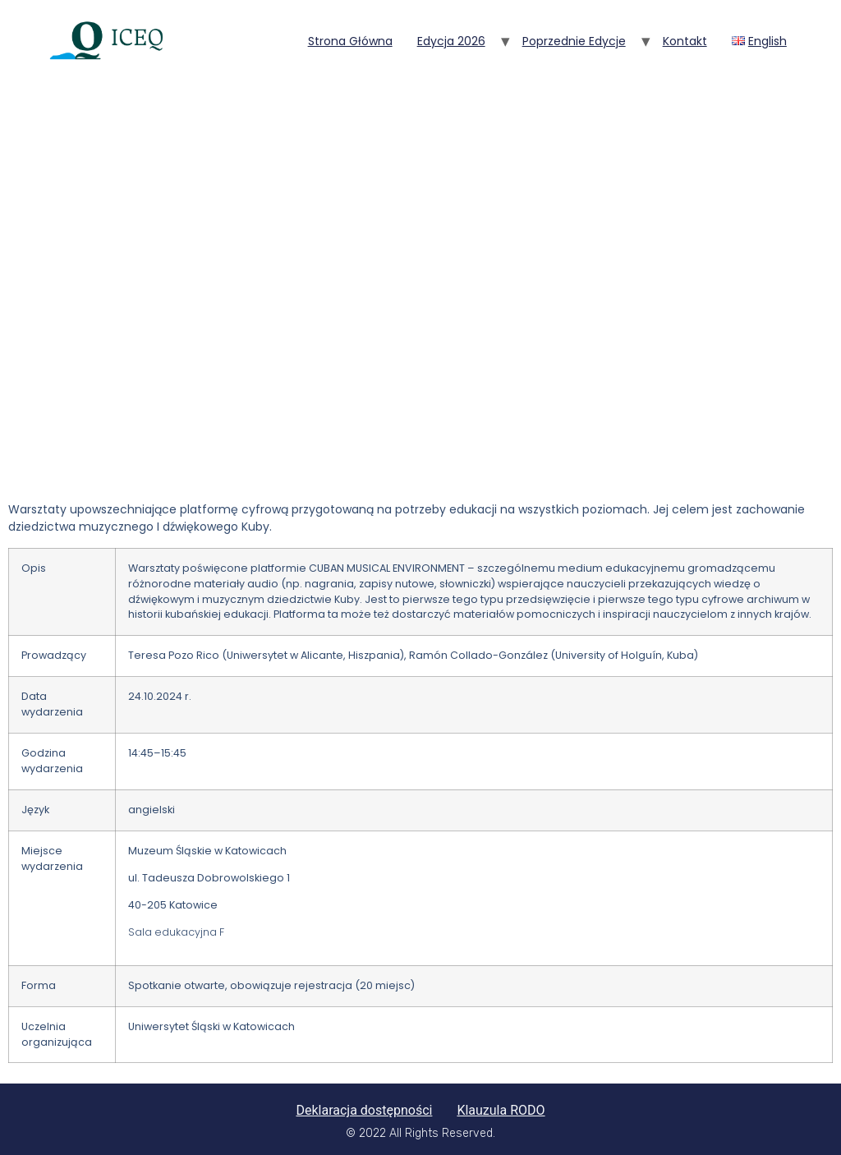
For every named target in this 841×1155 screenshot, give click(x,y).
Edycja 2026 (451, 41)
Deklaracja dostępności (364, 1110)
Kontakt (685, 41)
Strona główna (350, 41)
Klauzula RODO (501, 1110)
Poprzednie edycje (574, 41)
